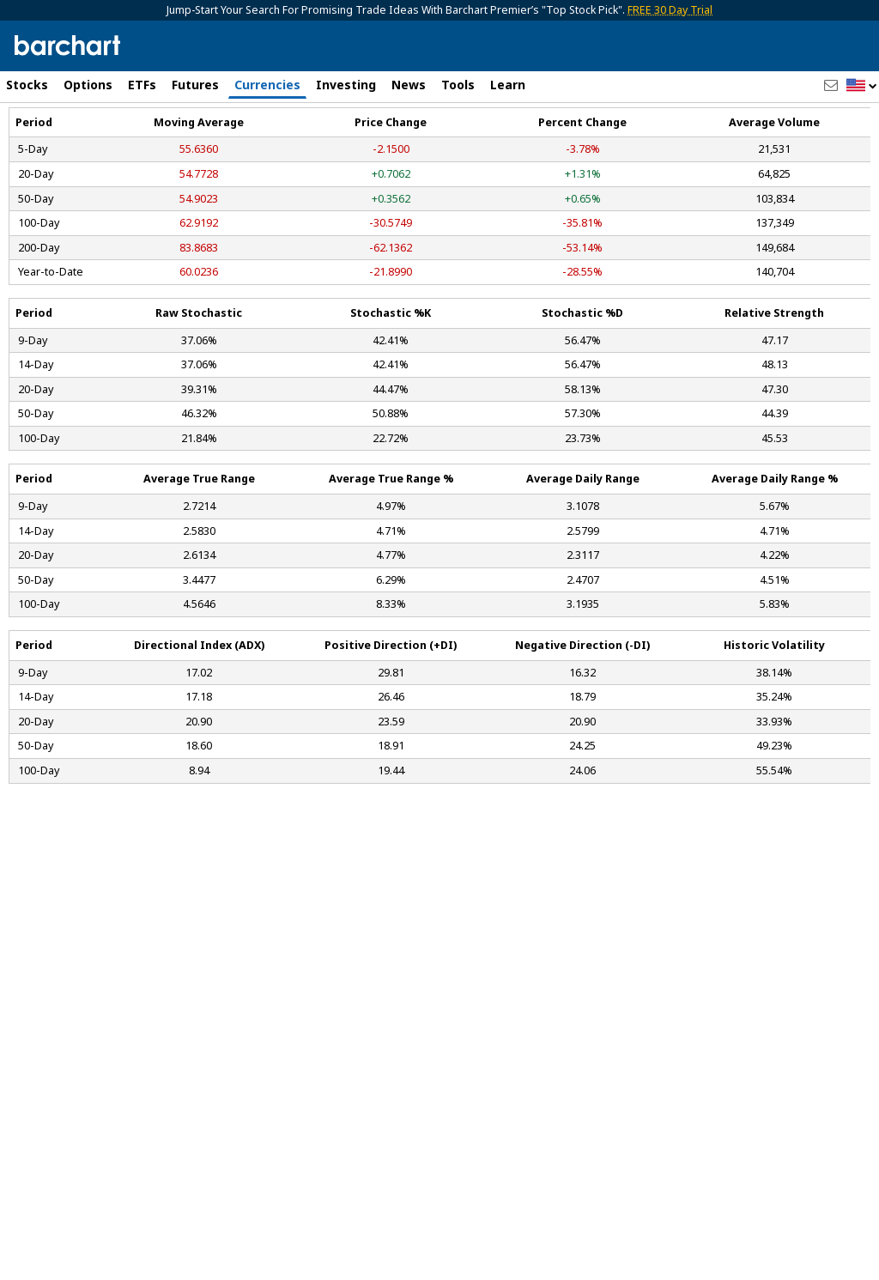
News (408, 84)
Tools (458, 84)
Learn (507, 84)
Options (88, 84)
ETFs (142, 84)
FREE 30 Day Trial (669, 10)
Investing (346, 84)
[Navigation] (157, 147)
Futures (195, 84)
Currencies (267, 84)
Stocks (27, 84)
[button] (862, 86)
